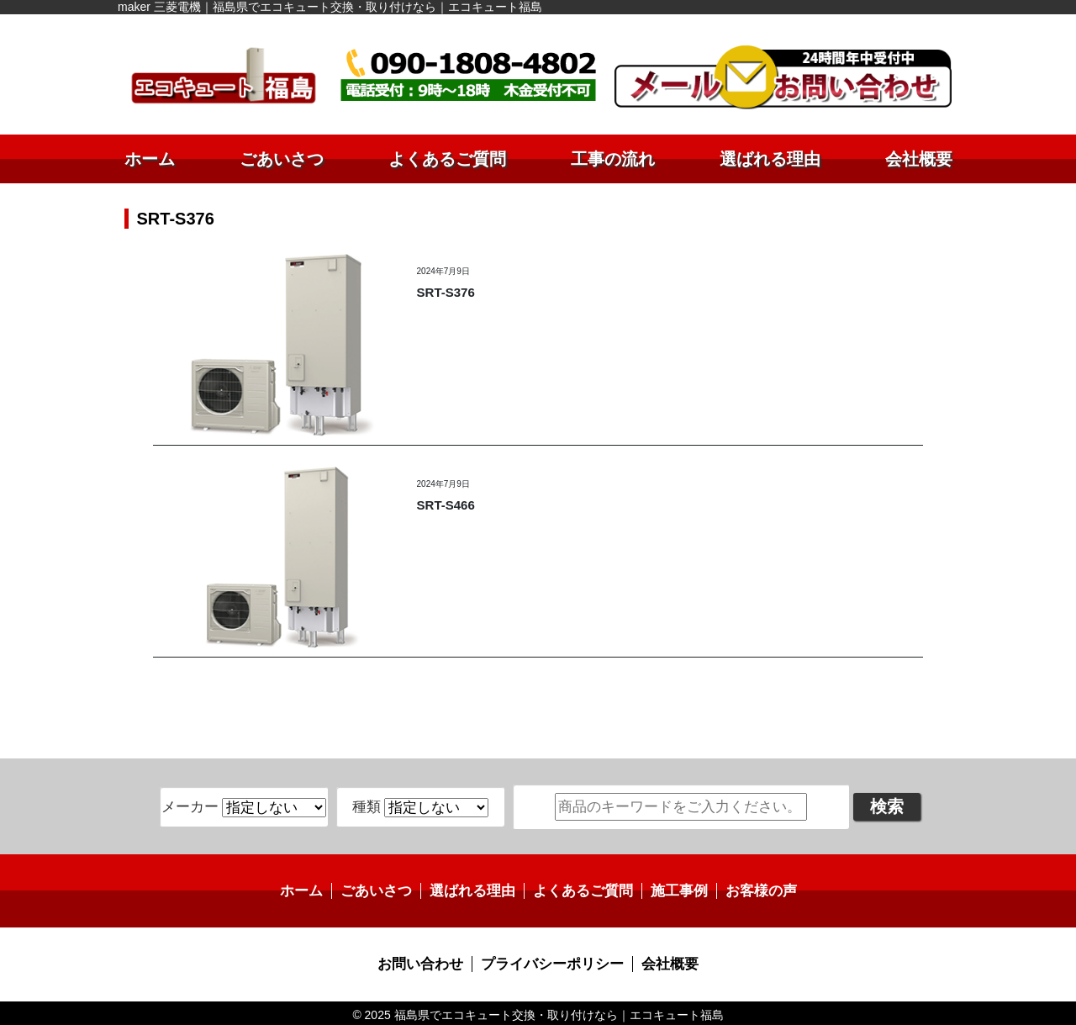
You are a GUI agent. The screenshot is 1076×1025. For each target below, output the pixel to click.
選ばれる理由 (770, 159)
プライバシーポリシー (551, 961)
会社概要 (918, 159)
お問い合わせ (426, 961)
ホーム (149, 159)
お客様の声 (750, 889)
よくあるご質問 (447, 159)
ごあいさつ (282, 159)
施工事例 (672, 889)
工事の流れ (613, 159)
